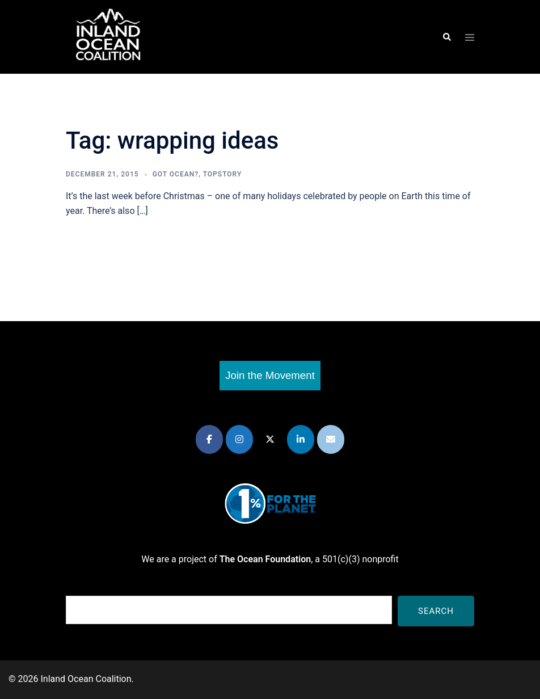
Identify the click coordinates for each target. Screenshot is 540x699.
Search (436, 611)
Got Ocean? (176, 174)
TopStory (222, 174)
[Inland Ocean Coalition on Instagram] (239, 439)
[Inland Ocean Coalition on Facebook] (209, 439)
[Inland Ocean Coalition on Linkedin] (300, 439)
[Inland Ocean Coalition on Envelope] (330, 439)
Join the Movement (270, 375)
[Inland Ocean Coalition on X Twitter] (270, 439)
